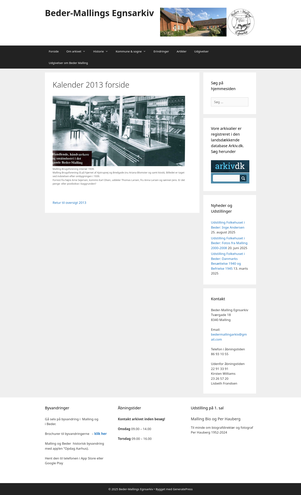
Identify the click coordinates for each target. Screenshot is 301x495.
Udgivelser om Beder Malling (68, 63)
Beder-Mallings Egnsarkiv (99, 13)
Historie (102, 51)
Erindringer (161, 51)
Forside (54, 51)
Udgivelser (201, 51)
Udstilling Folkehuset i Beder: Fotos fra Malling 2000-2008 (229, 243)
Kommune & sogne (133, 51)
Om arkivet (77, 51)
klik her (100, 433)
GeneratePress (183, 489)
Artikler (182, 51)
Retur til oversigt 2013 (69, 202)
